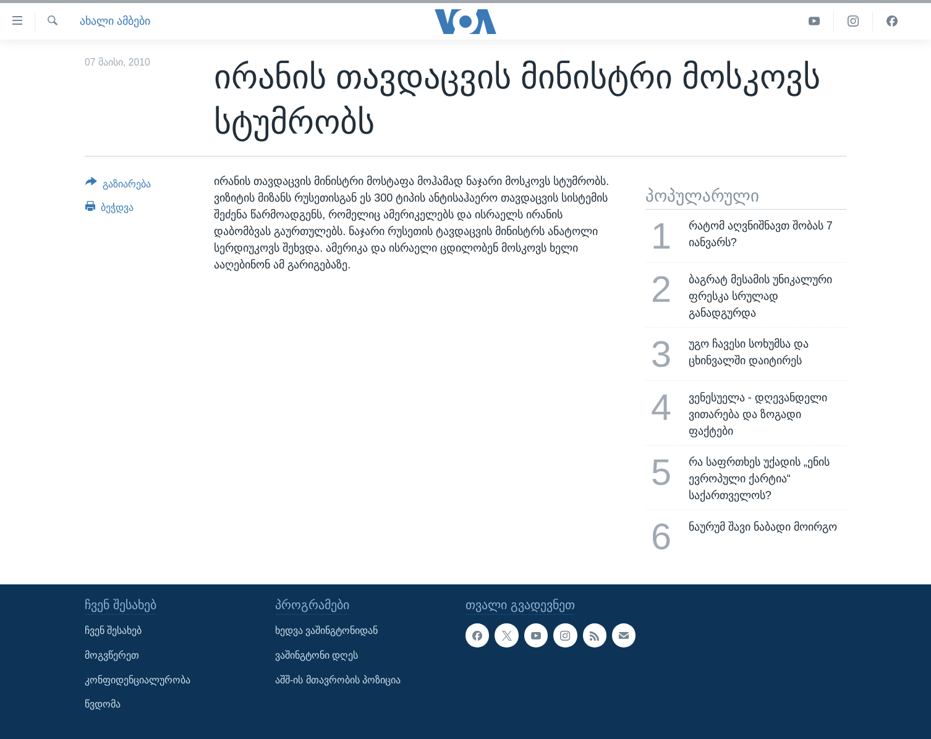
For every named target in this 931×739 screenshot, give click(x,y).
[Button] (118, 186)
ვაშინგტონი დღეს (316, 655)
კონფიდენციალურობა (137, 679)
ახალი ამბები (115, 21)
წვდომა (103, 704)
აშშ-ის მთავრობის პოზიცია (338, 679)
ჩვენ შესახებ (113, 630)
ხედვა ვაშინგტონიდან (326, 630)
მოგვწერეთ (112, 655)
